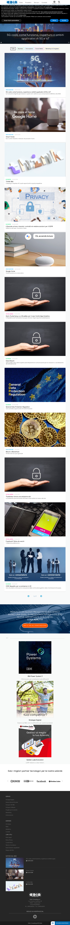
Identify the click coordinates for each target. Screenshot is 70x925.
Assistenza (8, 829)
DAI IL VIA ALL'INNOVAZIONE (35, 625)
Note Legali (9, 837)
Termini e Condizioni (11, 845)
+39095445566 (31, 906)
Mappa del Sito (10, 850)
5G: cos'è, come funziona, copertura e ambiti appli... (41, 858)
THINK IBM (29, 882)
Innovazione (29, 48)
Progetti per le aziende (11, 810)
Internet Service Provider (12, 802)
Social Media (39, 48)
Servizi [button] (36, 2)
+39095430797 (41, 906)
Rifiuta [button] (54, 20)
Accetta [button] (64, 20)
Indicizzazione (9, 815)
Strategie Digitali (10, 799)
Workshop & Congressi (52, 48)
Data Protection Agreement (12, 847)
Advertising (8, 812)
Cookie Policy (9, 842)
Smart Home (29, 870)
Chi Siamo (8, 824)
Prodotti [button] (28, 2)
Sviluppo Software (10, 807)
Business (20, 48)
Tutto (13, 48)
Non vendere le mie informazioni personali (51, 11)
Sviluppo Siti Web (10, 804)
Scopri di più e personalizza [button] (11, 20)
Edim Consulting (32, 923)
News (7, 826)
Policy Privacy (9, 840)
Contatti (44, 2)
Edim (21, 2)
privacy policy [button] (22, 15)
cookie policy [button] (49, 7)
